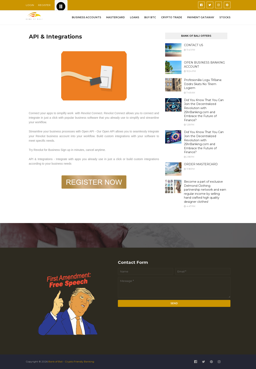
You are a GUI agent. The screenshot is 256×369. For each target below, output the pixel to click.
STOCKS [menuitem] (224, 17)
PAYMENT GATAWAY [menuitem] (200, 17)
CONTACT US (193, 45)
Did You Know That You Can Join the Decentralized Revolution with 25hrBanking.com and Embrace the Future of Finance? (204, 110)
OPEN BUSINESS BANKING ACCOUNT (204, 64)
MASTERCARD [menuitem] (115, 17)
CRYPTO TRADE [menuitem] (171, 17)
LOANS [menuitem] (134, 17)
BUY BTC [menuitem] (150, 17)
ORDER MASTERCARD (201, 164)
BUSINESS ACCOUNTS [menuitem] (86, 17)
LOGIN (30, 5)
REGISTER (44, 5)
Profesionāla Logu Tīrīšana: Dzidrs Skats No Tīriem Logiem (203, 84)
